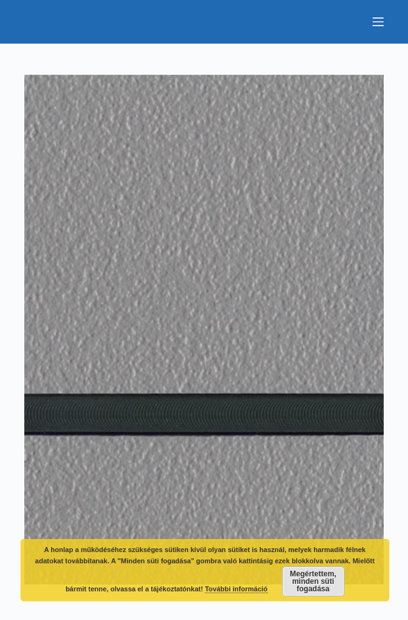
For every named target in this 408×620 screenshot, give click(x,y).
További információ (236, 589)
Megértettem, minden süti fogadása (313, 581)
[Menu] (378, 21)
